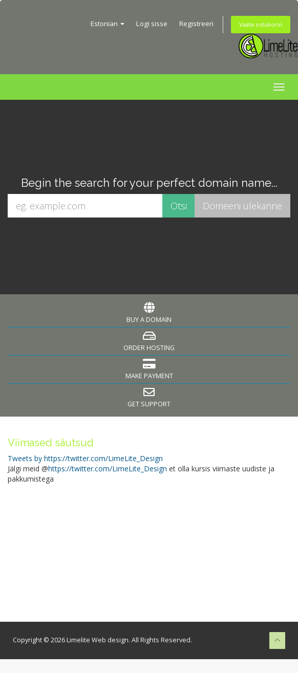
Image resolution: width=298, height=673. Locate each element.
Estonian (107, 23)
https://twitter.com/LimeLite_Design (107, 468)
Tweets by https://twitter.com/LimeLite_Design (85, 458)
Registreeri (196, 23)
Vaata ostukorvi (260, 24)
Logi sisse (151, 23)
